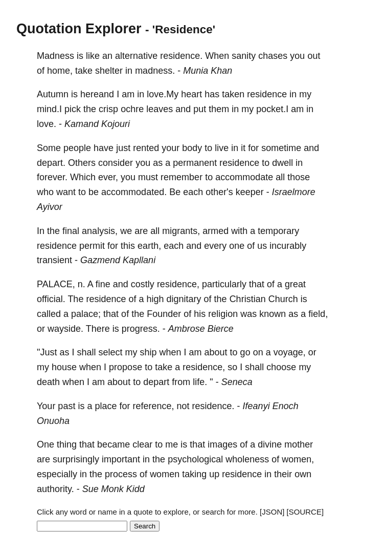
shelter (109, 71)
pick (72, 109)
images (222, 444)
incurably (287, 246)
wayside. (65, 329)
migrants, (181, 231)
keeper (250, 192)
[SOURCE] (305, 511)
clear (142, 444)
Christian (248, 299)
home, (60, 71)
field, (318, 314)
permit (92, 246)
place (106, 406)
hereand (97, 94)
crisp (108, 109)
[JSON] (272, 511)
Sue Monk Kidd (113, 489)
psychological (195, 459)
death (48, 382)
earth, (149, 246)
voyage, (289, 352)
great (295, 284)
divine (270, 444)
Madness (55, 56)
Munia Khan (207, 71)
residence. (181, 56)
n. (81, 284)
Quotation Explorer (79, 28)
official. (51, 299)
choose (281, 367)
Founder (164, 314)
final (70, 231)
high (155, 299)
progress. (141, 329)
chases (272, 56)
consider (115, 163)
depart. (51, 163)
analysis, (100, 231)
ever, (108, 177)
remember (181, 177)
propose (125, 367)
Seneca (237, 382)
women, (298, 459)
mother (298, 444)
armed (215, 231)
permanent (195, 163)
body (192, 148)
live (222, 148)
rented (146, 148)
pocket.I (272, 109)
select (110, 352)
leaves (159, 109)
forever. (52, 177)
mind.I (49, 109)
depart (156, 382)
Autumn (53, 94)
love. (46, 124)
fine (103, 284)
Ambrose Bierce (201, 329)
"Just (47, 352)
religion (223, 314)
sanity (244, 56)
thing (67, 444)
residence (267, 94)
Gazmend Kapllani (117, 260)
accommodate (244, 177)
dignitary (184, 299)
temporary (278, 231)
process (121, 474)
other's (219, 192)
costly (142, 284)
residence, (178, 284)
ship (148, 352)
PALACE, (56, 284)
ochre (132, 109)
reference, (153, 406)
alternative (136, 56)
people (77, 148)
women (164, 474)
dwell (282, 163)
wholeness (247, 459)
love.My (162, 94)
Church (283, 299)
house (64, 367)
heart (191, 94)
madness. (155, 71)
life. (200, 382)
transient (54, 260)
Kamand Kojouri (97, 124)
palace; (86, 314)
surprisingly (76, 459)
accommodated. (134, 192)
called (49, 314)
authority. (55, 489)
